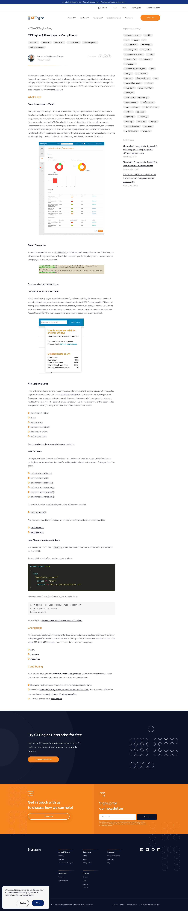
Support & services (114, 18)
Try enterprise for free (43, 759)
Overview (61, 855)
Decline (23, 903)
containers (130, 64)
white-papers (131, 131)
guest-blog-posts (133, 83)
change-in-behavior (134, 54)
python (129, 112)
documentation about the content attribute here (61, 620)
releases (46, 42)
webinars (148, 126)
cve (152, 68)
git (156, 78)
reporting (129, 116)
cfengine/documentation (81, 685)
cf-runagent (131, 49)
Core (32, 650)
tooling (153, 121)
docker (128, 78)
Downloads (110, 859)
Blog (114, 8)
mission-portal (90, 42)
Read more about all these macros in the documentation (51, 444)
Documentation (63, 880)
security (33, 42)
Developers (136, 8)
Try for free (150, 18)
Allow (38, 903)
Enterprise (34, 654)
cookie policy (28, 895)
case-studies (131, 44)
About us (85, 877)
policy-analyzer (132, 107)
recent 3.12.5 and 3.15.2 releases (41, 642)
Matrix (85, 859)
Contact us (129, 18)
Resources (97, 18)
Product (71, 18)
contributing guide (47, 677)
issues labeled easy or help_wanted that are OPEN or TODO (64, 689)
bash (136, 40)
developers (141, 73)
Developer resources (113, 855)
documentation (41, 685)
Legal (84, 880)
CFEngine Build (87, 863)
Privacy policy (132, 904)
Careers (85, 884)
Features (61, 859)
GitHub (102, 8)
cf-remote (146, 44)
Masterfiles (35, 659)
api (127, 40)
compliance (73, 42)
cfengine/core (50, 694)
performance (147, 102)
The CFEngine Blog (40, 28)
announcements (132, 35)
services (141, 121)
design (128, 73)
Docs (124, 8)
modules (129, 92)
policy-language (37, 47)
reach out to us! (56, 90)
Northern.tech (88, 904)
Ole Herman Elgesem (55, 56)
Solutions (83, 18)
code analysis (56, 698)
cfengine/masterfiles (67, 694)
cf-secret (59, 42)
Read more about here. (43, 284)
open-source (131, 102)
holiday (149, 83)
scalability (143, 116)
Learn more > (121, 2)
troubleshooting (132, 126)
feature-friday (143, 78)
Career (115, 904)
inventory (130, 88)
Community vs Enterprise (66, 863)
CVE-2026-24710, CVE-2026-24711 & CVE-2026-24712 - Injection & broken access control (139, 178)
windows (146, 131)
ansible (148, 35)
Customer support (153, 8)
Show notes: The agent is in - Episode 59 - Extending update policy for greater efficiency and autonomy (140, 149)
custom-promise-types (135, 68)
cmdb (150, 54)
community (130, 59)
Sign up (147, 817)
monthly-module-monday (136, 97)
